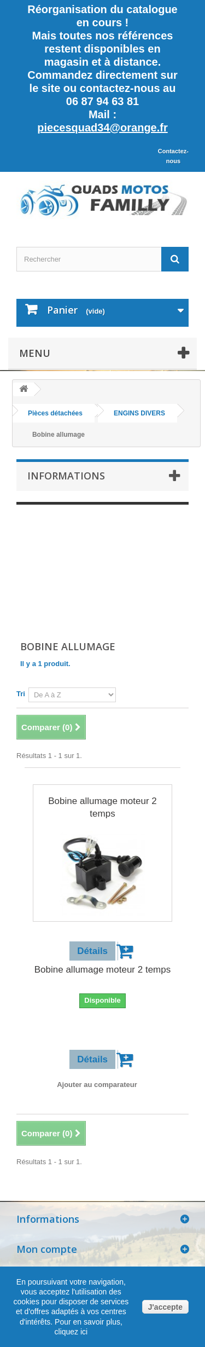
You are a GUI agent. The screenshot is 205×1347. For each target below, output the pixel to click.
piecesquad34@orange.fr (102, 128)
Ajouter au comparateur (97, 1084)
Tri (20, 694)
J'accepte (165, 1307)
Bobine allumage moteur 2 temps (102, 807)
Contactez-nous (173, 156)
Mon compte (46, 1249)
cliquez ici (71, 1331)
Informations (66, 475)
